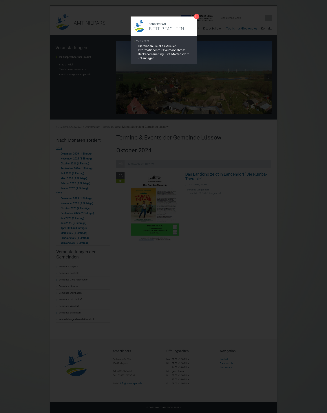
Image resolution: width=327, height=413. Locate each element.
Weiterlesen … (164, 51)
